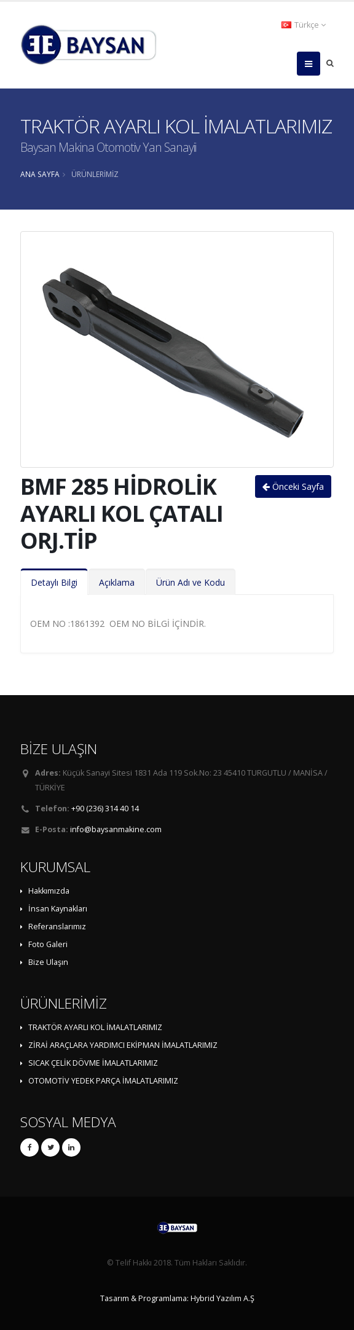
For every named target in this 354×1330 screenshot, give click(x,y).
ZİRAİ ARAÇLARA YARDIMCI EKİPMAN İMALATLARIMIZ (123, 1045)
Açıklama (117, 582)
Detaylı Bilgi (54, 582)
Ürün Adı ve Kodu (190, 582)
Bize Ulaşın (48, 962)
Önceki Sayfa (293, 486)
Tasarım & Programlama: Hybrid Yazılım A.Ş (177, 1298)
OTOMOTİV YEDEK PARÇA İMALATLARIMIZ (103, 1081)
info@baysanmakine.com (116, 829)
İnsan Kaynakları (57, 908)
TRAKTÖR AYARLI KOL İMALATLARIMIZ (95, 1027)
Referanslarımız (57, 926)
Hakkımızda (48, 891)
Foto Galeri (48, 944)
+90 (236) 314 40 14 (105, 808)
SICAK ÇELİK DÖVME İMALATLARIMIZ (93, 1063)
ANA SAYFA (40, 174)
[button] (304, 25)
